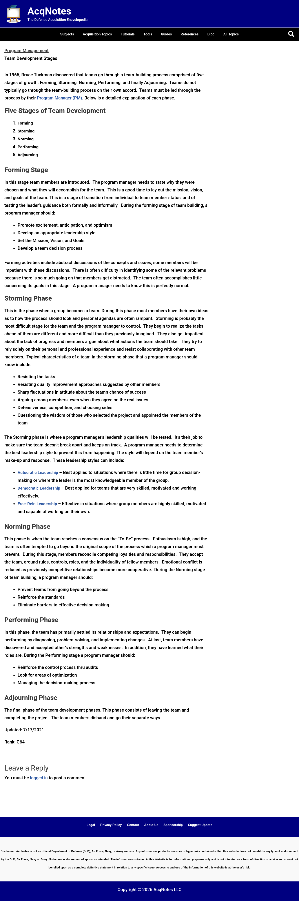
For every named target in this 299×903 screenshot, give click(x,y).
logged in (39, 777)
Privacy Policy (113, 825)
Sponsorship (171, 825)
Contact (133, 825)
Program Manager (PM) (60, 98)
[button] (291, 34)
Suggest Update (197, 825)
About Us (150, 825)
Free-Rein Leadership (37, 503)
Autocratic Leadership (38, 472)
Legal (93, 825)
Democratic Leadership (39, 488)
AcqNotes (49, 11)
